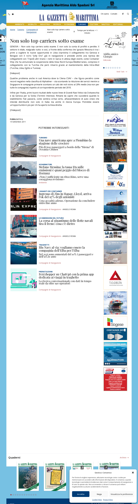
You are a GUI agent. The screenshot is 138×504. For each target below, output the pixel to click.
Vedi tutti (120, 71)
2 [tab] (106, 67)
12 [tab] (35, 494)
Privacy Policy (108, 500)
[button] (133, 472)
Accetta (80, 494)
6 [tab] (115, 67)
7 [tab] (117, 67)
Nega (99, 494)
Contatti (114, 14)
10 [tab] (31, 494)
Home (12, 29)
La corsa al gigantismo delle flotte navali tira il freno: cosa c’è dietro (66, 222)
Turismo (82, 24)
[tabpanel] (115, 59)
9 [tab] (29, 494)
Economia (69, 24)
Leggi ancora (115, 59)
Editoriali (118, 24)
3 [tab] (108, 67)
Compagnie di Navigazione (32, 30)
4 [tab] (110, 67)
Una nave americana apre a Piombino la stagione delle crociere (65, 141)
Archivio (123, 457)
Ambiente (19, 24)
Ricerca (57, 24)
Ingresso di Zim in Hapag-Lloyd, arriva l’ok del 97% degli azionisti (65, 195)
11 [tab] (33, 494)
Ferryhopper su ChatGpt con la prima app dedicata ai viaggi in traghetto (66, 275)
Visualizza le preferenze (122, 494)
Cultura (94, 24)
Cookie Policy (97, 500)
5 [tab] (113, 67)
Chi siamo (105, 14)
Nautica (106, 24)
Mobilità (32, 24)
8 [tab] (119, 67)
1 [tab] (104, 67)
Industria (45, 24)
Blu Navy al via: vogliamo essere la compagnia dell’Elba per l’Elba (62, 248)
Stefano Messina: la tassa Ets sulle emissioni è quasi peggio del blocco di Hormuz (64, 170)
